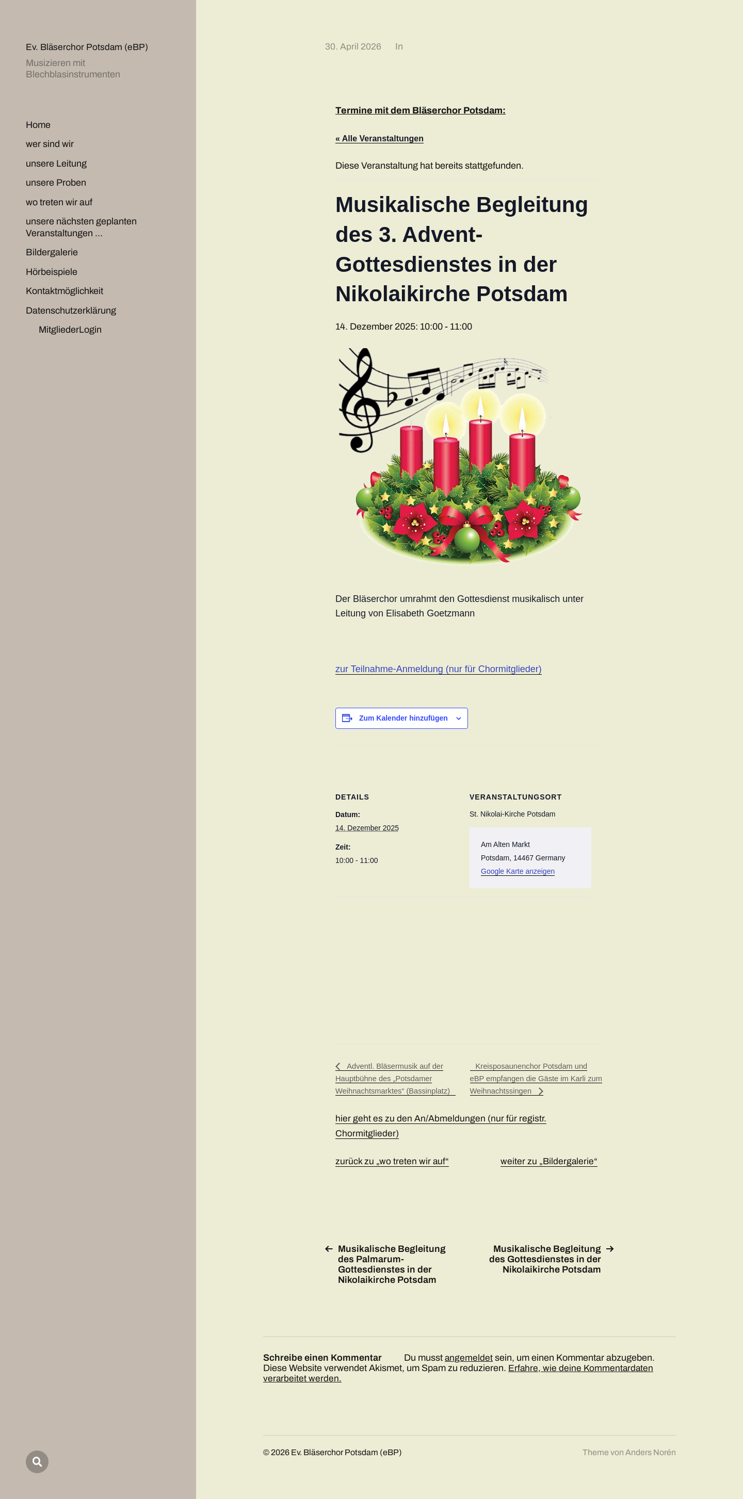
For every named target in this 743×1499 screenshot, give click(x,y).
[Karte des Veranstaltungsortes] (389, 968)
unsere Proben (56, 182)
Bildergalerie (52, 252)
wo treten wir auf (59, 202)
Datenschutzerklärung (71, 310)
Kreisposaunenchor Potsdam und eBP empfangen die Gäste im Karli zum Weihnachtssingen (534, 1079)
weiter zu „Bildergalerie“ (550, 1162)
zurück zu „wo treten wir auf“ (392, 1162)
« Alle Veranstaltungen (379, 138)
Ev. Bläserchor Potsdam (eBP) (88, 47)
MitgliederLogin (70, 329)
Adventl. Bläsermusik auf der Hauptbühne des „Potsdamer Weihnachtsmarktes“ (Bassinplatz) (397, 1079)
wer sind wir (50, 144)
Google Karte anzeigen (518, 871)
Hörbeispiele (51, 272)
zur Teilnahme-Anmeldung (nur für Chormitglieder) (438, 669)
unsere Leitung (56, 163)
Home (38, 125)
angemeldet (469, 1359)
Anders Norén (650, 1453)
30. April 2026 (353, 46)
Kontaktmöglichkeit (64, 291)
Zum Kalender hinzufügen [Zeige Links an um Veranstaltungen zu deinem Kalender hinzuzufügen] (403, 718)
